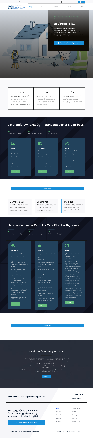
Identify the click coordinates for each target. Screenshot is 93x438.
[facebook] (79, 2)
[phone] (84, 2)
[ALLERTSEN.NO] (16, 5)
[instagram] (82, 2)
